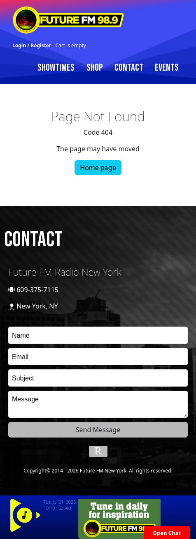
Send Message (98, 429)
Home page (98, 167)
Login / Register (31, 45)
